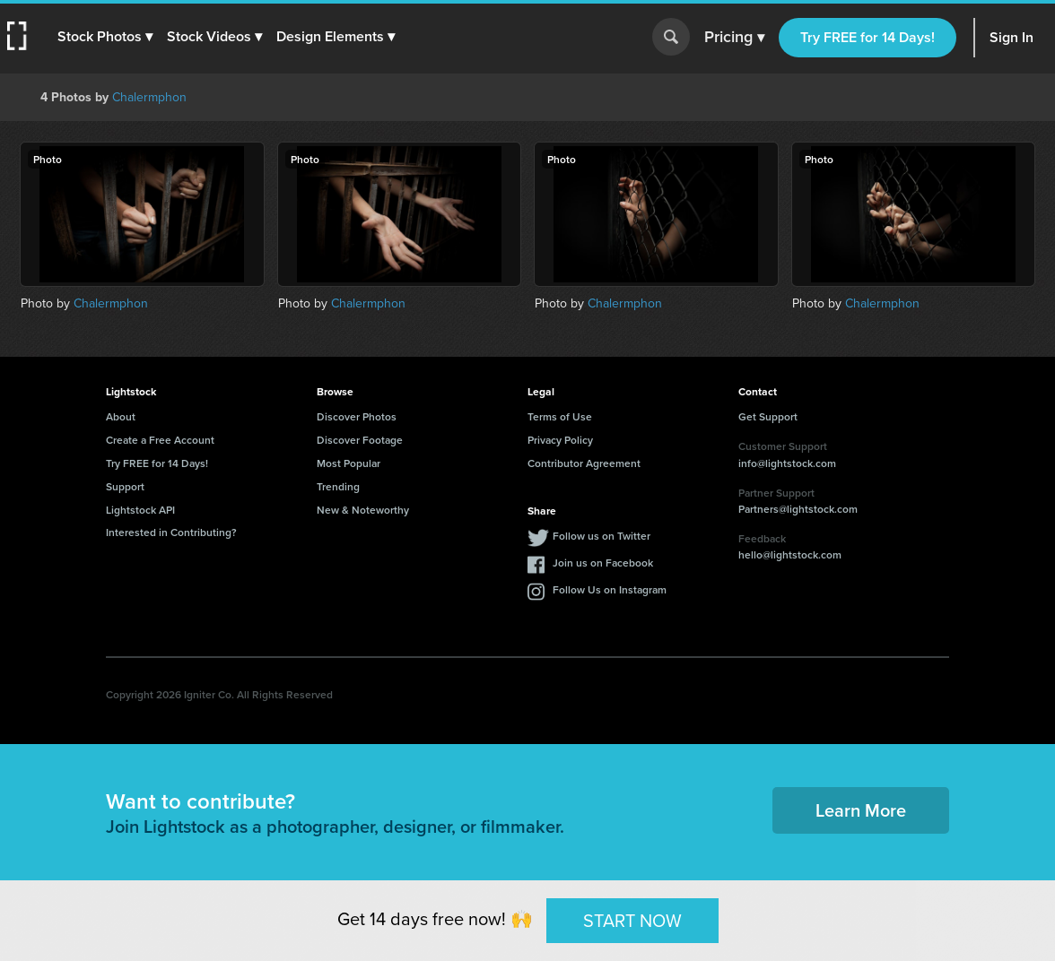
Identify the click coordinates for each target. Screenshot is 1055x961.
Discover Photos (357, 416)
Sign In (1011, 37)
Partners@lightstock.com (798, 508)
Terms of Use (560, 416)
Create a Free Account (160, 439)
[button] (105, 37)
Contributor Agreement (584, 463)
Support (125, 486)
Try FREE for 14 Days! (867, 37)
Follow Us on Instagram (610, 589)
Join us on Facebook (603, 562)
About (120, 416)
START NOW (632, 919)
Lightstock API (140, 509)
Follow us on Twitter (601, 535)
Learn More (860, 810)
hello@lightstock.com (789, 554)
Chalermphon (149, 97)
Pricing (734, 37)
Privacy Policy (560, 439)
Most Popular (348, 463)
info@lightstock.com (787, 463)
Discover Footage (360, 439)
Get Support (768, 416)
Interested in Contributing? (171, 532)
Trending (338, 486)
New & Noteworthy (363, 509)
